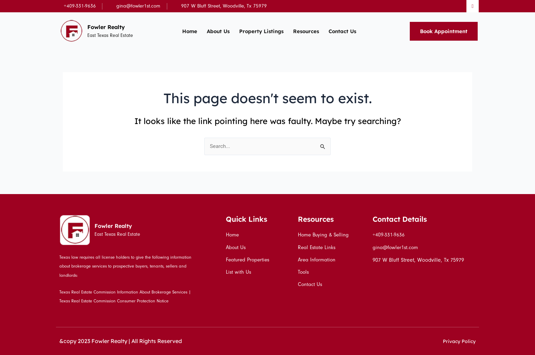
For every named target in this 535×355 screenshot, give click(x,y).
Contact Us (342, 31)
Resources (306, 31)
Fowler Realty (109, 27)
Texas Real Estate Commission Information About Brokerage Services (123, 292)
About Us (218, 31)
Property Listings (261, 31)
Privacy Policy (457, 341)
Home (189, 31)
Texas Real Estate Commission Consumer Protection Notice (114, 300)
